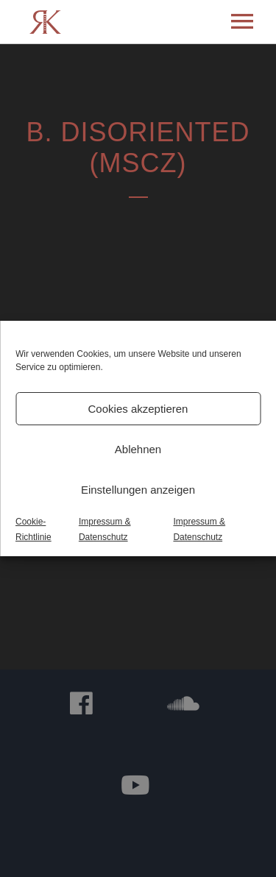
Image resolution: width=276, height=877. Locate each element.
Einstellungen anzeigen (138, 489)
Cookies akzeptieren (138, 408)
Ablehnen (138, 449)
